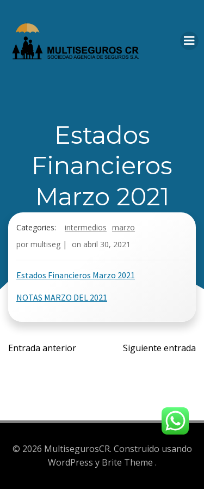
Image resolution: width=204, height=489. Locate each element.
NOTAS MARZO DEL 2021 (61, 297)
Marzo (123, 227)
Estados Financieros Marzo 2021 (75, 275)
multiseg (45, 244)
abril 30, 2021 (107, 244)
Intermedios (86, 227)
